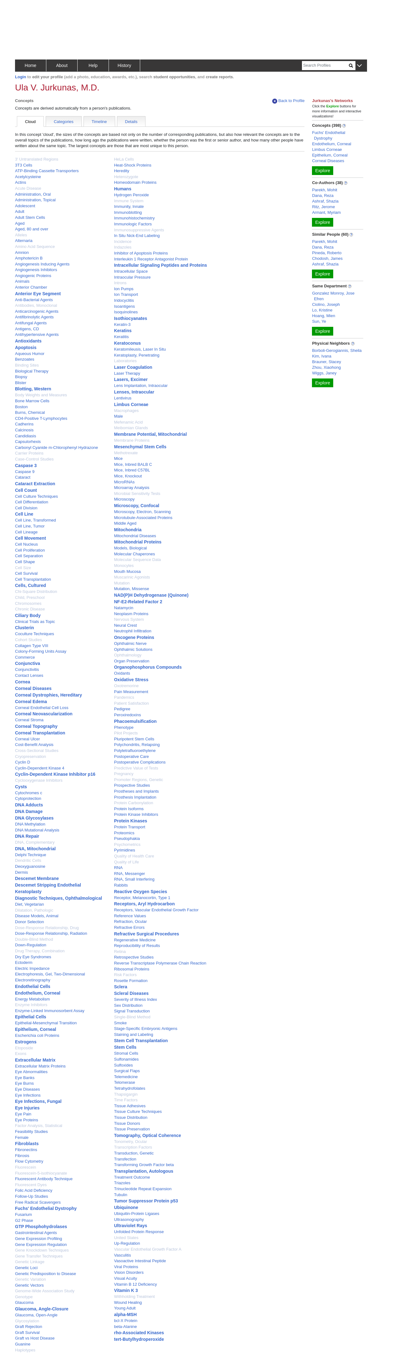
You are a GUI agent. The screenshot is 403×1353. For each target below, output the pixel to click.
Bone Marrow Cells (32, 401)
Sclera (120, 986)
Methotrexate (126, 452)
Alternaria (24, 240)
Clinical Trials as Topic (35, 621)
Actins (20, 182)
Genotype (24, 1296)
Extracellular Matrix (35, 1059)
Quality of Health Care (134, 856)
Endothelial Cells (32, 986)
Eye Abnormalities (31, 1071)
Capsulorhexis (28, 441)
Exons (20, 1053)
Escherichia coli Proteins (37, 1035)
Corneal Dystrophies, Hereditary (48, 694)
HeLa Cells (124, 159)
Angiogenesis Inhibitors (36, 269)
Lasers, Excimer (130, 379)
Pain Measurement (131, 691)
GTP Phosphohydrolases (41, 1226)
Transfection (125, 1159)
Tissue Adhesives (129, 1105)
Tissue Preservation (132, 1129)
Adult (19, 211)
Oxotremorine (126, 685)
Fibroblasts (26, 1143)
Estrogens (25, 1041)
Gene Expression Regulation (41, 1244)
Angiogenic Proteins (33, 275)
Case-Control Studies (34, 459)
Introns (120, 282)
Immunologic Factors (133, 224)
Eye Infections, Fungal (38, 1101)
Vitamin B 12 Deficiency (135, 1284)
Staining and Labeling (133, 1034)
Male (118, 416)
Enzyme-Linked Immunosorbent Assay (49, 1010)
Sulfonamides (126, 1059)
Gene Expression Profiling (38, 1238)
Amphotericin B (29, 258)
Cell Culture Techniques (36, 496)
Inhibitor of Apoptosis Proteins (141, 253)
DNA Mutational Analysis (37, 830)
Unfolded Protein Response (139, 1231)
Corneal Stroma (29, 720)
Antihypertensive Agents (37, 334)
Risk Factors (125, 974)
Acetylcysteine (28, 176)
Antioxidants (28, 340)
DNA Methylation (30, 824)
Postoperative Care (131, 756)
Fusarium (23, 1214)
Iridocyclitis (124, 300)
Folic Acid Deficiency (33, 1190)
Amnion (22, 252)
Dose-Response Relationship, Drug (47, 927)
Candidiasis (25, 436)
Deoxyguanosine (30, 866)
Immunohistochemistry (134, 218)
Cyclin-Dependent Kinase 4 (39, 768)
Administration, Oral (33, 194)
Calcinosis (24, 430)
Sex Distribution (128, 1005)
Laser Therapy (127, 373)
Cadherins (24, 424)
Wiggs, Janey (324, 373)
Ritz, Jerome (323, 206)
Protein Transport (129, 827)
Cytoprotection (28, 798)
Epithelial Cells (30, 1016)
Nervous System (129, 619)
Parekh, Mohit (324, 190)
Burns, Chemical (30, 412)
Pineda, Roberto (326, 252)
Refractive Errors (129, 927)
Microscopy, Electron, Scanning (142, 511)
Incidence (122, 241)
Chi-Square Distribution (36, 591)
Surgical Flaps (127, 1070)
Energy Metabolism (32, 999)
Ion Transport (126, 294)
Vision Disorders (128, 1272)
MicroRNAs (124, 482)
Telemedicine (126, 1076)
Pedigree (122, 709)
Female (21, 1137)
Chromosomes (28, 603)
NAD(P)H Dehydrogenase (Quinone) (151, 595)
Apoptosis (25, 347)
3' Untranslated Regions (36, 159)
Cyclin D (22, 762)
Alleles (21, 235)
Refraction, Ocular (130, 921)
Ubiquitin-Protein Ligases (136, 1213)
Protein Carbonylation (133, 802)
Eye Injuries (27, 1107)
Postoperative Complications (140, 762)
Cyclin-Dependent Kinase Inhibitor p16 (55, 774)
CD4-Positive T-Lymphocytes (41, 418)
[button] (359, 66)
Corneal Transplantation (40, 732)
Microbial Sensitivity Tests (137, 493)
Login (20, 77)
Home (30, 65)
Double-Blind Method (34, 939)
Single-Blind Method (132, 1017)
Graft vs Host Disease (34, 1338)
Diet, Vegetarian (29, 904)
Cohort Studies (28, 639)
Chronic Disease (30, 609)
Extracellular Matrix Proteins (40, 1066)
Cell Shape (25, 561)
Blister (20, 382)
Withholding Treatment (134, 1296)
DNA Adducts (29, 804)
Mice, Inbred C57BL (132, 470)
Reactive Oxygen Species (140, 891)
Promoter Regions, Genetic (138, 779)
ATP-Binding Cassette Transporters (47, 170)
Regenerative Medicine (135, 940)
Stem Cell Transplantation (141, 1040)
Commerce (25, 657)
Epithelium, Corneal (35, 1029)
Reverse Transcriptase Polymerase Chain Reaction (160, 963)
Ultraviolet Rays (130, 1225)
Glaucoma (24, 1302)
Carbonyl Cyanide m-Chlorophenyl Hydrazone (56, 447)
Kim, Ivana (321, 356)
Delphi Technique (30, 854)
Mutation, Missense (131, 588)
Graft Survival (27, 1332)
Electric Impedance (32, 968)
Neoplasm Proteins (131, 613)
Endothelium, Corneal (37, 992)
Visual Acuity (125, 1278)
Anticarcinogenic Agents (37, 311)
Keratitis (121, 336)
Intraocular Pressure (132, 277)
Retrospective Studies (133, 957)
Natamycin (123, 607)
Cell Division (26, 508)
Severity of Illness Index (135, 999)
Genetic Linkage (29, 1261)
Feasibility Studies (31, 1131)
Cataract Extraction (35, 483)
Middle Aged (125, 523)
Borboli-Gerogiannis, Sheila (336, 350)
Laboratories (125, 360)
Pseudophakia (127, 838)
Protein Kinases (130, 820)
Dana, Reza (323, 195)
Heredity (121, 170)
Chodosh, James (327, 258)
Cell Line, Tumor (30, 526)
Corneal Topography (36, 726)
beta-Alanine (125, 1326)
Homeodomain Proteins (135, 182)
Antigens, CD (27, 329)
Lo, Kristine (322, 310)
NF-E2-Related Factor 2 (138, 601)
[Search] (325, 65)
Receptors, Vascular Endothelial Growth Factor (156, 910)
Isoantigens (124, 306)
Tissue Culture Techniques (137, 1111)
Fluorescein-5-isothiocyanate (41, 1173)
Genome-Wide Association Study (44, 1291)
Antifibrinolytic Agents (34, 317)
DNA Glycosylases (34, 818)
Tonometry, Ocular (130, 1141)
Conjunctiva (27, 663)
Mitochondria (127, 529)
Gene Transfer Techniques (39, 1256)
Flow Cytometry (29, 1161)
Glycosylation (27, 1321)
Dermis (21, 872)
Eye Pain (23, 1114)
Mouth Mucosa (127, 571)
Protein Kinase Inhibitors (136, 814)
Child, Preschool (30, 597)
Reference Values (130, 915)
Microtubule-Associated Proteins (143, 517)
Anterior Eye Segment (38, 293)
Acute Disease (28, 188)
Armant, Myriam (326, 212)
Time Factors (125, 1100)
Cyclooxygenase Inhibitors (39, 780)
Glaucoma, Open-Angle (36, 1315)
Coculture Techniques (34, 633)
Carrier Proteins (29, 453)
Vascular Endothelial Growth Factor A (147, 1249)
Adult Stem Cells (30, 217)
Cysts (21, 786)
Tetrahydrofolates (129, 1088)
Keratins (122, 330)
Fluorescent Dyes (31, 1184)
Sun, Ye (319, 321)
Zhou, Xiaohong (326, 367)
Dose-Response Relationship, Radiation (51, 933)
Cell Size (23, 567)
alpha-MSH (125, 1314)
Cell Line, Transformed (35, 520)
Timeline (99, 121)
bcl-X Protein (125, 1320)
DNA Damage (29, 811)
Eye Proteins (26, 1120)
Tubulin (120, 1194)
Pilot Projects (126, 733)
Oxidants (122, 673)
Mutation (122, 583)
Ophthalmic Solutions (133, 649)
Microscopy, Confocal (136, 505)
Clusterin (24, 627)
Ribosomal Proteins (131, 969)
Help (93, 65)
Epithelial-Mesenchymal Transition (46, 1023)
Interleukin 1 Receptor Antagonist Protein (151, 259)
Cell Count (26, 490)
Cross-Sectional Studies (37, 750)
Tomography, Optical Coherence (147, 1135)
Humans (122, 188)
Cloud (30, 121)
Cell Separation (29, 555)
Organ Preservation (131, 661)
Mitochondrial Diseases (135, 535)
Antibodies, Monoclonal (36, 305)
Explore (322, 170)
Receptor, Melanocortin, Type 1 (142, 897)
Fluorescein (25, 1167)
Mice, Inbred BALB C (133, 464)
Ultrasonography (129, 1219)
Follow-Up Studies (31, 1196)
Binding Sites (27, 365)
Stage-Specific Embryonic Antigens (145, 1028)
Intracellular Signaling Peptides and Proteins (160, 265)
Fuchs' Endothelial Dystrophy (46, 1208)
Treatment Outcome (132, 1177)
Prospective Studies (132, 785)
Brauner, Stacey (326, 361)
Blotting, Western (33, 388)
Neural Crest (125, 625)
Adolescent (25, 205)
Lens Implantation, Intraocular (140, 385)
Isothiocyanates (130, 318)
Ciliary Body (28, 615)
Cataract (22, 477)
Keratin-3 (122, 324)
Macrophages (126, 410)
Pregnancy (123, 773)
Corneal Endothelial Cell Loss (42, 707)
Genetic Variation (30, 1279)
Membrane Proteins (131, 440)
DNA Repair (27, 836)
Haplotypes (25, 1350)
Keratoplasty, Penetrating (136, 355)
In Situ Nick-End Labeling (137, 235)
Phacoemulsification (135, 721)
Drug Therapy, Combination (40, 951)
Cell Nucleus (26, 544)
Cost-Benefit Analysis (34, 744)
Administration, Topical (35, 200)
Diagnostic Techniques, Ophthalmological (58, 898)
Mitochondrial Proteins (137, 541)
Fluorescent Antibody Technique (44, 1178)
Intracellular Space (131, 271)
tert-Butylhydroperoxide (139, 1339)
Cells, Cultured (30, 585)
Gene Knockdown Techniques (42, 1250)
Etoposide (24, 1048)
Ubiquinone (126, 1207)
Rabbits (121, 885)
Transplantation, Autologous (143, 1171)
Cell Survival (26, 573)
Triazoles (122, 1183)
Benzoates (24, 359)
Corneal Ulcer (27, 739)
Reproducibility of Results (137, 945)
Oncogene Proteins (134, 637)
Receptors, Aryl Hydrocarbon (144, 903)
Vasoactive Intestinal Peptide (140, 1260)
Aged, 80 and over (31, 229)
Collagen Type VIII (31, 645)
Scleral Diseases (131, 993)
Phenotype (123, 727)
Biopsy (21, 376)
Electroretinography (32, 980)
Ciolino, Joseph (326, 304)
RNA (118, 867)
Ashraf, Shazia (325, 201)
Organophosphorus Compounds (147, 667)
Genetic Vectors (29, 1285)
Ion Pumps (123, 288)
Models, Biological (130, 548)
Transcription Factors (133, 1147)
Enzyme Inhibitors (31, 1004)
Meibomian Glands (131, 427)
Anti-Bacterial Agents (34, 299)
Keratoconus (127, 343)
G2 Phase (24, 1220)
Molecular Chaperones (134, 554)
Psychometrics (127, 844)
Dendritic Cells (28, 860)
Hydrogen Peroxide (131, 195)
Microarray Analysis (131, 487)
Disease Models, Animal (37, 915)
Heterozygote (126, 176)
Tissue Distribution (130, 1117)
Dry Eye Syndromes (33, 956)
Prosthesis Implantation (135, 797)
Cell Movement (30, 538)
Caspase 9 (24, 471)
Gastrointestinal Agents (36, 1232)
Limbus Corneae (131, 404)
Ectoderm (24, 962)
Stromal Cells (126, 1053)
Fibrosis (22, 1155)
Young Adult (124, 1308)
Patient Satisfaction (131, 703)
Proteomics (124, 833)
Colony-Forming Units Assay (40, 651)
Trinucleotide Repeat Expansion (142, 1188)
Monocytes (124, 565)
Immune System (128, 200)
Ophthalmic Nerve (130, 643)
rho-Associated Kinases (139, 1332)
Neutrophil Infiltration (132, 631)
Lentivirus (122, 398)
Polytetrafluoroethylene (135, 750)
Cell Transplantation (33, 579)
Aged (19, 223)
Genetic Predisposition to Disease (45, 1273)
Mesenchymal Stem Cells (140, 446)
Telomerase (124, 1082)
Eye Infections (28, 1095)
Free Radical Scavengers (38, 1202)
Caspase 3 (26, 465)
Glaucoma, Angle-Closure (42, 1308)
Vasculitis (122, 1255)
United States (126, 1237)
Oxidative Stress (131, 679)
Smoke (120, 1023)
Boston (21, 406)
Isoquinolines (126, 312)
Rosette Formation (130, 980)
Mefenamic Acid (128, 422)
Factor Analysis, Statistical (38, 1125)
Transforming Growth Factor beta (144, 1164)
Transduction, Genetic (134, 1153)
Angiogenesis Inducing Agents (42, 264)
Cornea (22, 681)
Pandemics (124, 697)
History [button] (124, 65)
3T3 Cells (23, 165)
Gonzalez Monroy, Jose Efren (333, 296)
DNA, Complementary (34, 842)
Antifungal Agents (31, 323)
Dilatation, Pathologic (34, 910)
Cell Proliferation (30, 550)
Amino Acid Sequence (35, 246)
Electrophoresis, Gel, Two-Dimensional (50, 974)
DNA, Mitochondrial (35, 848)
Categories (64, 121)
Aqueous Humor (29, 353)
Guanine (22, 1344)
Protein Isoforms (129, 808)
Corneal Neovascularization (44, 713)
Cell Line (24, 514)
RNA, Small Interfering (134, 879)
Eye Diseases (27, 1089)
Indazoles (122, 247)
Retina (120, 951)
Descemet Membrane (37, 878)
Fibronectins (26, 1149)
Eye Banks (24, 1077)
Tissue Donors (127, 1123)
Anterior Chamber (31, 287)
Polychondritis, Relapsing (137, 744)
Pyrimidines (124, 850)
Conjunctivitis (27, 669)
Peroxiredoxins (127, 715)
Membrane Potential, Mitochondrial (150, 434)
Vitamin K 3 (126, 1290)
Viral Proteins (126, 1266)
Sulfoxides (123, 1065)
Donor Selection (29, 921)
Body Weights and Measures (41, 395)
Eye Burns (24, 1083)
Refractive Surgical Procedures (146, 933)
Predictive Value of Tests (136, 768)
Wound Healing (128, 1302)
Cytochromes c (28, 792)
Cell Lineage (26, 532)
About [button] (62, 65)
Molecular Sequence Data (137, 559)
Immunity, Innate (129, 206)
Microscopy (124, 499)
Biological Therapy (31, 371)
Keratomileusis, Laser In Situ (140, 349)
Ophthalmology (127, 655)
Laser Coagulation (133, 367)
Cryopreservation (30, 756)
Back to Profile (288, 101)
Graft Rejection (28, 1326)
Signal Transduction (132, 1011)
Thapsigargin (125, 1094)
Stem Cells (125, 1047)
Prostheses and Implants (136, 791)
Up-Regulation (127, 1243)
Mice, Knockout (128, 476)
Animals (22, 281)
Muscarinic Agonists (132, 577)
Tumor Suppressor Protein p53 (146, 1200)
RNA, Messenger (129, 873)
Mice (118, 458)
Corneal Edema (31, 701)
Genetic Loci (26, 1267)
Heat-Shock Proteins (132, 165)
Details (131, 121)
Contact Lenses (29, 675)
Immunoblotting (128, 212)
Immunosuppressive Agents (139, 230)
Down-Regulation (30, 945)
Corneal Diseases (33, 688)
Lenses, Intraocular (134, 391)
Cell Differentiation (31, 502)
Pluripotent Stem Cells (134, 739)
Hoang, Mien (323, 315)
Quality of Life (126, 862)
